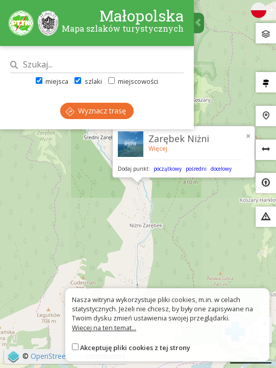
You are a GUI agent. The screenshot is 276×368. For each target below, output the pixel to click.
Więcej (157, 148)
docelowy (221, 168)
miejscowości (133, 81)
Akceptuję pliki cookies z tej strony (135, 347)
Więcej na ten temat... (104, 327)
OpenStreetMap (57, 356)
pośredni (196, 168)
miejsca (52, 81)
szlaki (88, 81)
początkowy (168, 168)
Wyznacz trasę (95, 111)
